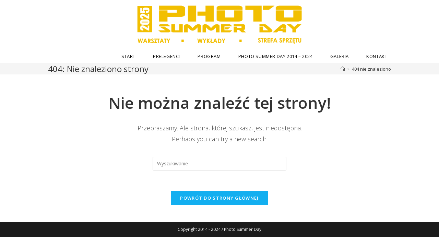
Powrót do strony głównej (219, 198)
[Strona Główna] (343, 69)
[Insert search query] (219, 163)
